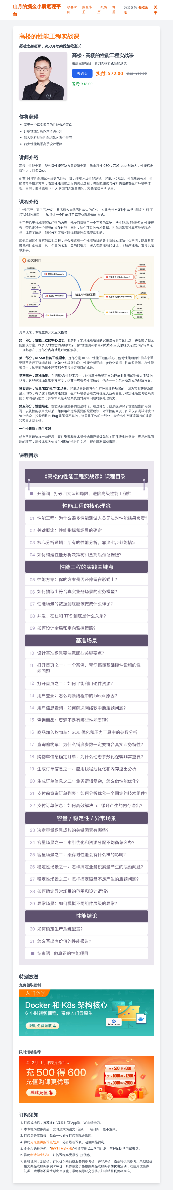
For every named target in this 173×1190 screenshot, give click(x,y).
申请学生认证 (40, 1155)
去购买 (82, 73)
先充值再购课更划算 (44, 1142)
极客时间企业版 (62, 1148)
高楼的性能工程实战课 (49, 36)
